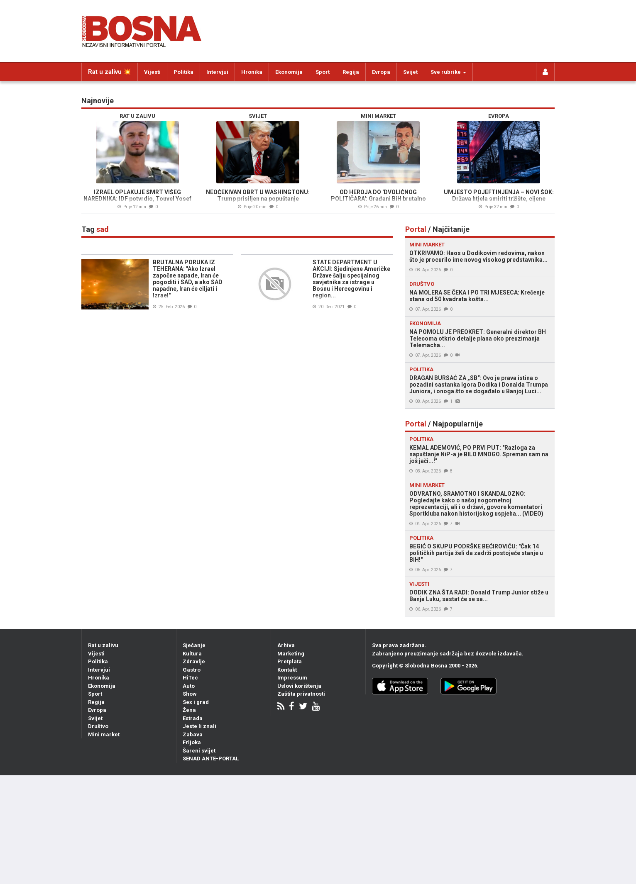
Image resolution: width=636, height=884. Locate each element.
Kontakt (287, 670)
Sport (323, 72)
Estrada (193, 718)
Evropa (381, 72)
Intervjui (217, 72)
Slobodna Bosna (426, 665)
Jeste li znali (199, 726)
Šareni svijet (199, 751)
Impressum (292, 678)
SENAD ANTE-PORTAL (211, 758)
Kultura (192, 653)
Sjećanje (194, 645)
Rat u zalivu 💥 (109, 71)
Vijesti (152, 72)
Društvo (98, 726)
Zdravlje (194, 661)
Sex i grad (196, 702)
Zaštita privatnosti (301, 694)
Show (190, 694)
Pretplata (289, 661)
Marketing (290, 653)
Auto (189, 686)
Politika (183, 72)
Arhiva (286, 645)
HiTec (190, 678)
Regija (350, 72)
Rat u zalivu (103, 645)
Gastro (192, 670)
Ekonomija (289, 72)
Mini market (104, 734)
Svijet (410, 72)
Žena (189, 710)
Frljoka (192, 742)
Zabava (193, 734)
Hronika (251, 72)
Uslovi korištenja (299, 686)
